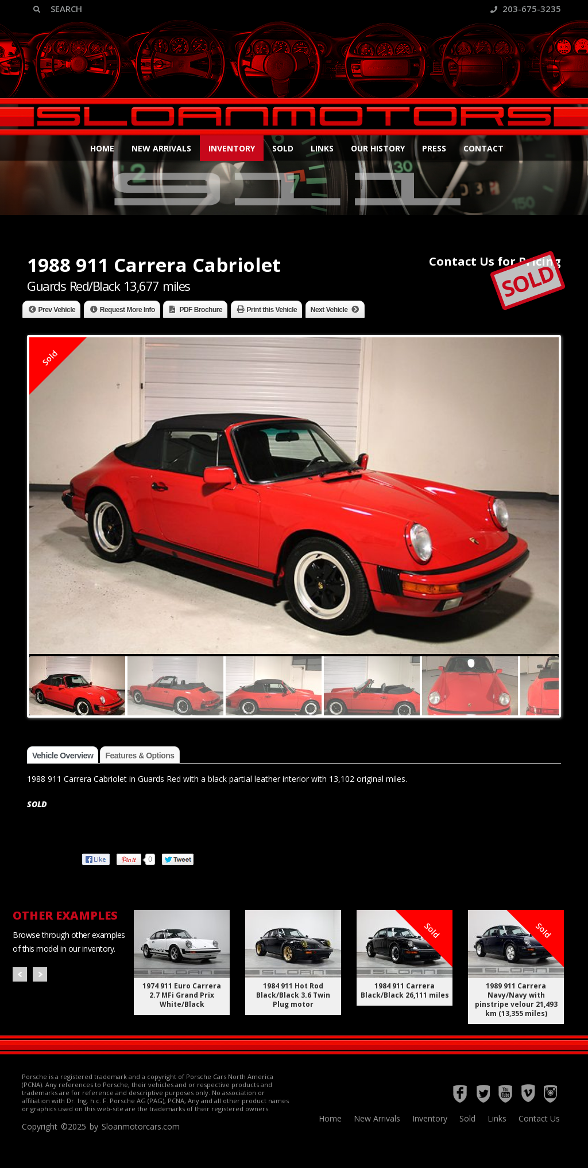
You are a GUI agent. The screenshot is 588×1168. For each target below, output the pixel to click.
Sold (282, 148)
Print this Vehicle (272, 310)
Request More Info (127, 310)
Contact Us (539, 1118)
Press (434, 148)
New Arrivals (161, 148)
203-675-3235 (525, 8)
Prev (20, 974)
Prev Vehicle (57, 310)
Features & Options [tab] (139, 755)
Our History (378, 148)
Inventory (231, 148)
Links (322, 148)
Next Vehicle (329, 310)
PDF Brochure (200, 310)
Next (40, 974)
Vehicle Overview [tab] (62, 755)
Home (102, 148)
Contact (483, 148)
